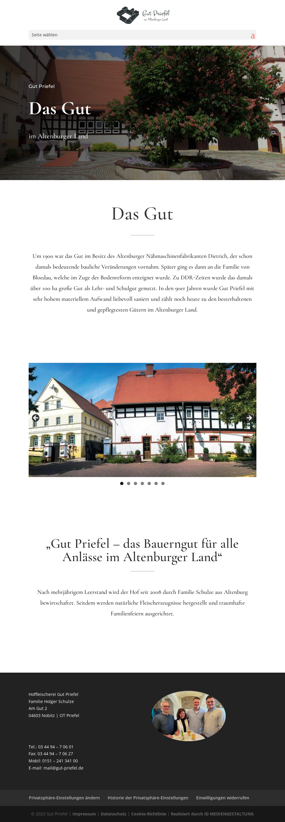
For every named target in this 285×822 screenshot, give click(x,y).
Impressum (84, 814)
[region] (143, 420)
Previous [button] (36, 418)
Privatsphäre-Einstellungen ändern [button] (64, 798)
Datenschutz (113, 814)
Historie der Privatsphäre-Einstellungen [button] (148, 798)
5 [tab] (149, 483)
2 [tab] (128, 483)
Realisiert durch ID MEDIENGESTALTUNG (212, 814)
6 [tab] (156, 483)
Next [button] (248, 418)
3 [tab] (135, 483)
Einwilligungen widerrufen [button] (222, 798)
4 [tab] (142, 483)
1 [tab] (121, 483)
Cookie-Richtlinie (148, 814)
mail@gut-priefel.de (63, 768)
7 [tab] (163, 483)
